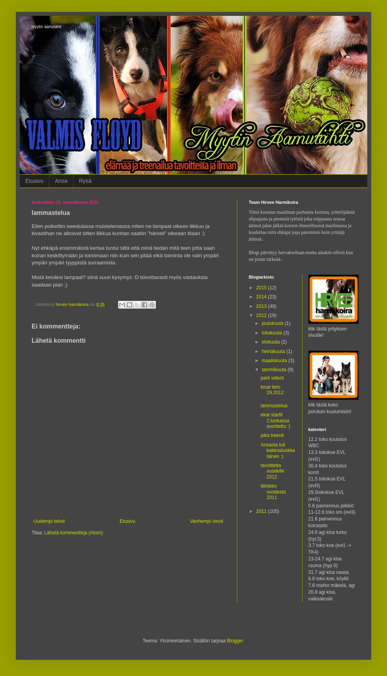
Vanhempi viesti (206, 521)
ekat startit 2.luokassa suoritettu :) (275, 420)
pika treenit (272, 435)
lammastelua (274, 405)
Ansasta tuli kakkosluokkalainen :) (278, 450)
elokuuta (271, 342)
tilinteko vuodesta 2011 (273, 491)
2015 (262, 288)
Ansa (61, 181)
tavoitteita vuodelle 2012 (272, 471)
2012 (262, 315)
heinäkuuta (274, 351)
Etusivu (34, 181)
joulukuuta (273, 323)
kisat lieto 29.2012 (272, 389)
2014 (262, 297)
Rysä (85, 181)
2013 (262, 306)
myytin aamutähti (47, 27)
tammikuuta (274, 369)
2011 (262, 511)
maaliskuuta (275, 360)
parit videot (272, 378)
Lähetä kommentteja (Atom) (73, 532)
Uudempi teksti (49, 521)
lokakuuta (273, 333)
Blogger (235, 641)
